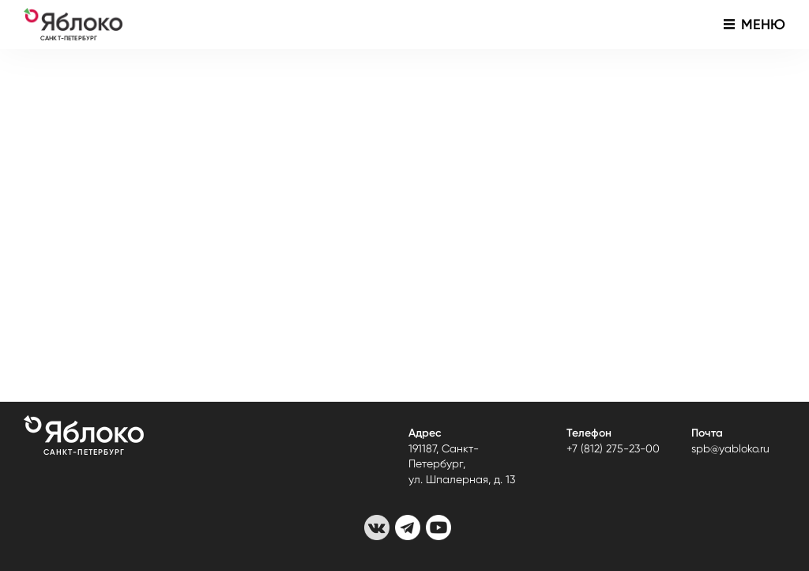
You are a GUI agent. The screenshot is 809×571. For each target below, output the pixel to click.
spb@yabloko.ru (730, 448)
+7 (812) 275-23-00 (613, 448)
